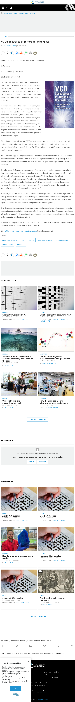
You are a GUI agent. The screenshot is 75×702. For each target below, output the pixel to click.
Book (42, 595)
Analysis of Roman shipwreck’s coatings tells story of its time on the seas (17, 358)
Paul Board (45, 321)
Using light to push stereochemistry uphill (12, 402)
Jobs (15, 13)
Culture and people (45, 240)
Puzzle (5, 312)
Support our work (51, 677)
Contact (10, 654)
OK (16, 688)
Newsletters (8, 13)
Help (2, 654)
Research (6, 354)
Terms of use (37, 654)
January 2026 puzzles (12, 598)
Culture (4, 37)
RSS (48, 641)
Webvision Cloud (43, 699)
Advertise (14, 641)
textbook (20, 245)
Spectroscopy (7, 245)
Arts (23, 240)
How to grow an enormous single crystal (17, 557)
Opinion (5, 553)
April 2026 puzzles (11, 516)
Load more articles (37, 419)
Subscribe (4, 641)
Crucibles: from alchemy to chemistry (52, 599)
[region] (15, 680)
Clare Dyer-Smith (50, 408)
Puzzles (32, 13)
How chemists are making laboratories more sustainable (54, 402)
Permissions (60, 654)
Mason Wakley (12, 365)
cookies (42, 693)
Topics (22, 641)
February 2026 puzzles (50, 556)
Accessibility (48, 654)
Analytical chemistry (10, 240)
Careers (43, 398)
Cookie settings (15, 694)
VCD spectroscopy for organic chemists (21, 231)
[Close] (28, 661)
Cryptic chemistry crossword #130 (55, 315)
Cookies (27, 654)
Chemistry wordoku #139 (14, 315)
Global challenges (51, 675)
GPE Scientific (22, 319)
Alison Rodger (9, 46)
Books (31, 240)
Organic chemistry (63, 240)
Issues (29, 641)
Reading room (23, 13)
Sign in (31, 462)
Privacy (18, 654)
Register (42, 462)
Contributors (39, 641)
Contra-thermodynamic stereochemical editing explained (55, 357)
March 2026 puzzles (49, 516)
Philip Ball (47, 605)
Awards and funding (51, 672)
